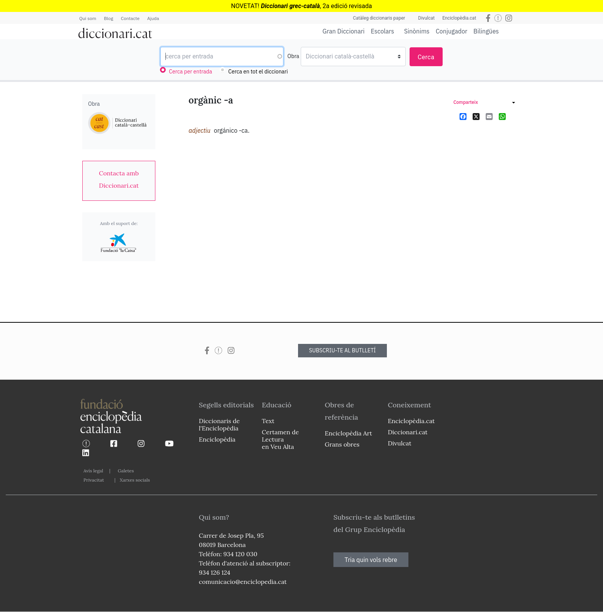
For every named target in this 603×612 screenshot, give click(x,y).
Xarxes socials (135, 480)
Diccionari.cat (407, 432)
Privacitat (93, 480)
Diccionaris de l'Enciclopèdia (219, 424)
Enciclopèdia (217, 439)
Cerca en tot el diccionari (258, 71)
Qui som (87, 18)
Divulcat (426, 18)
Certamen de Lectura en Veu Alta (280, 439)
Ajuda (153, 18)
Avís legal (93, 471)
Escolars (382, 31)
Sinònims (417, 31)
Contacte (130, 18)
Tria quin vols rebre (371, 560)
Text (268, 421)
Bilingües (486, 31)
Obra (293, 56)
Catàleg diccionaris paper (379, 18)
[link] (118, 179)
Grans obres (342, 444)
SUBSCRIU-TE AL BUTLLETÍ (342, 350)
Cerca (426, 57)
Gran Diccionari (344, 31)
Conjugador (451, 31)
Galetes (126, 471)
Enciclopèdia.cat (459, 18)
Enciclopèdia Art (348, 433)
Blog (108, 18)
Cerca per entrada (190, 71)
